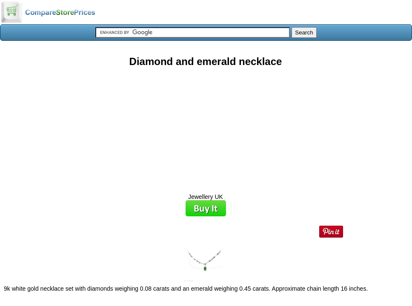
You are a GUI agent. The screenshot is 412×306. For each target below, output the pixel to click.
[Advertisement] (205, 127)
